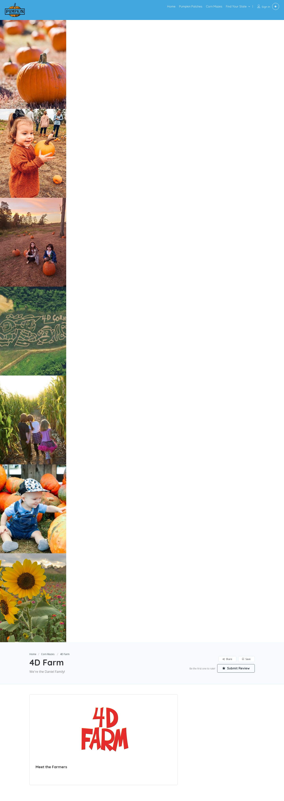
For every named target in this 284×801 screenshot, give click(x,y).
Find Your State (236, 6)
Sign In (266, 6)
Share (227, 659)
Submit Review (236, 668)
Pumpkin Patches (190, 6)
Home (171, 6)
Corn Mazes (214, 6)
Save (246, 659)
